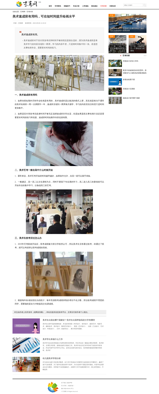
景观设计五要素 (129, 89)
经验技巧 (67, 6)
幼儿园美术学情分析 (52, 358)
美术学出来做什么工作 (53, 339)
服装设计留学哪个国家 (131, 98)
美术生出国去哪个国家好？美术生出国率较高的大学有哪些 (69, 320)
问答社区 (113, 6)
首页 (50, 6)
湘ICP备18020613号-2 (67, 388)
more (145, 55)
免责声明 (69, 383)
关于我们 (63, 383)
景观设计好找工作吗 (130, 61)
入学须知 (85, 6)
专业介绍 (76, 6)
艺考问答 (103, 6)
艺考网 (22, 11)
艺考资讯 (58, 6)
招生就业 (94, 6)
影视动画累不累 (129, 79)
